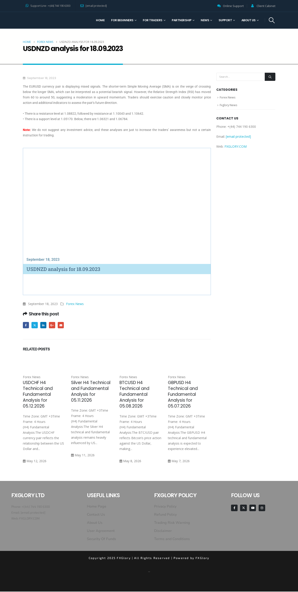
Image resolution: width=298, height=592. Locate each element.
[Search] (270, 77)
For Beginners (122, 20)
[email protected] (33, 513)
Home (100, 20)
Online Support (233, 6)
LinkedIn (44, 325)
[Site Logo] (40, 20)
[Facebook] (234, 508)
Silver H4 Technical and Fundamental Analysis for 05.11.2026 (90, 392)
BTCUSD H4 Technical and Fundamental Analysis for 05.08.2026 (134, 395)
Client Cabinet (266, 6)
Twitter (35, 325)
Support (225, 20)
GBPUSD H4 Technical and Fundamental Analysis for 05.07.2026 (183, 395)
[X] (243, 508)
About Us (248, 20)
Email (63, 325)
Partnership (181, 20)
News (205, 20)
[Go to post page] (44, 362)
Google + (53, 325)
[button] (271, 20)
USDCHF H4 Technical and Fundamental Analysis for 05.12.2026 (38, 395)
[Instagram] (262, 508)
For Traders (152, 20)
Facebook (26, 325)
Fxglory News (229, 106)
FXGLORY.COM (235, 148)
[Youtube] (252, 508)
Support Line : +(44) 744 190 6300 (48, 6)
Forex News (75, 304)
